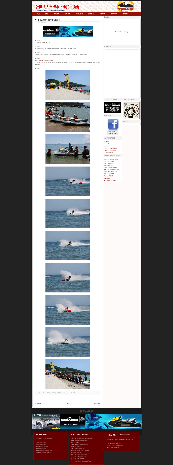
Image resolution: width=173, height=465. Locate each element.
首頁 (38, 13)
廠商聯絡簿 (114, 13)
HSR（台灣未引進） (109, 152)
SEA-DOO (107, 146)
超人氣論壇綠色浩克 (109, 176)
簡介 (46, 13)
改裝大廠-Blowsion (109, 161)
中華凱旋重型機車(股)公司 (47, 20)
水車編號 (67, 13)
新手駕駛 (102, 13)
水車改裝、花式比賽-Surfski (111, 159)
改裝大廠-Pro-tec (108, 165)
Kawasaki (106, 144)
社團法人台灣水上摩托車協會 (57, 7)
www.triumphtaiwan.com (46, 60)
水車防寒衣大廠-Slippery (110, 167)
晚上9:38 (69, 393)
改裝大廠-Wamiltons (109, 163)
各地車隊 (125, 13)
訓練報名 (91, 13)
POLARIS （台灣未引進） (110, 148)
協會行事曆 (79, 13)
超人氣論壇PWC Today (110, 180)
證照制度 (56, 13)
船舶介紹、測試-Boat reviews (111, 169)
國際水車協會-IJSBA (109, 174)
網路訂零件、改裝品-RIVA (110, 171)
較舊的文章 (97, 403)
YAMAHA (106, 141)
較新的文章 (38, 403)
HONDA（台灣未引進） (110, 150)
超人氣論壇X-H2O (108, 178)
